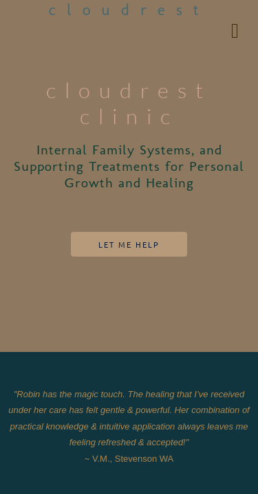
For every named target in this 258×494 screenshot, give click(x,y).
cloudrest (129, 11)
